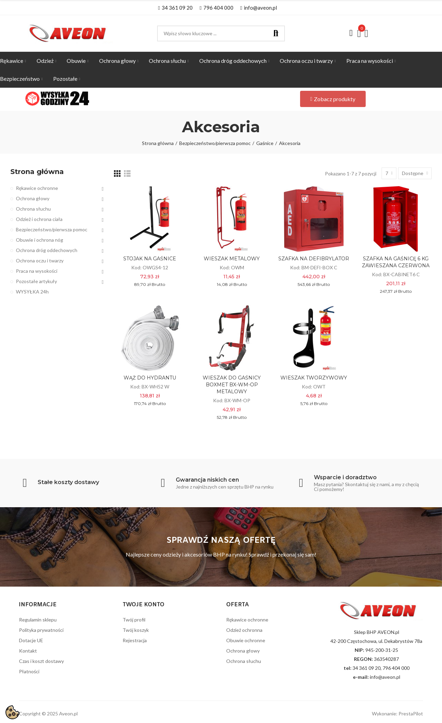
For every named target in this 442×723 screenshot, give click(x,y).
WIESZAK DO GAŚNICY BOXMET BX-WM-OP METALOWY (232, 385)
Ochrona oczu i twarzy (40, 260)
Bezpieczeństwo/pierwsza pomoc (51, 229)
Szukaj (276, 33)
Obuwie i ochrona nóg (39, 240)
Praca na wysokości (36, 271)
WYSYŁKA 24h (32, 292)
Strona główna (37, 171)
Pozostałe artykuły (36, 281)
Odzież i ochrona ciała (39, 219)
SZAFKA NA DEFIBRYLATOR (313, 259)
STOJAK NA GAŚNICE (149, 259)
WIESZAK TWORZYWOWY (313, 378)
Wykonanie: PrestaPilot (397, 713)
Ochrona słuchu (33, 209)
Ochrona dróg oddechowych (46, 250)
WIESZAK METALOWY (232, 259)
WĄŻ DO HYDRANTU (150, 378)
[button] (175, 7)
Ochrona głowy (32, 198)
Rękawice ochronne (37, 188)
